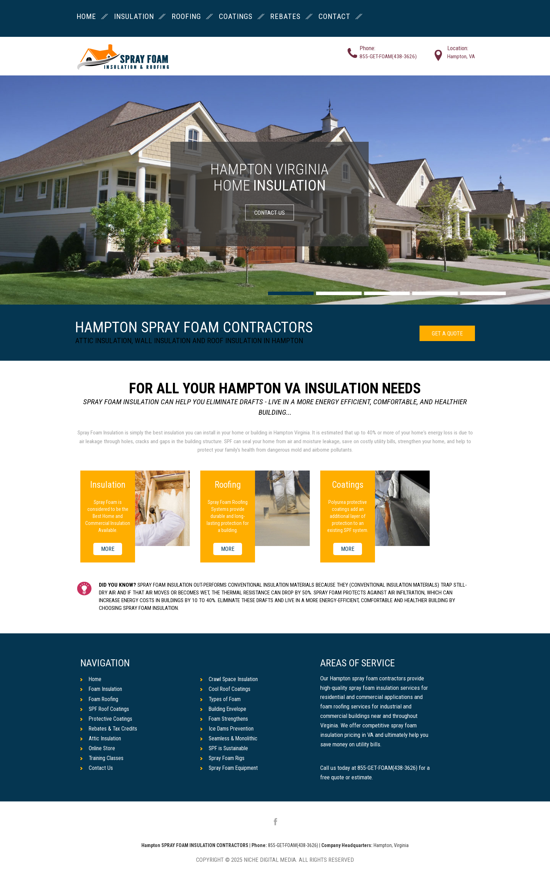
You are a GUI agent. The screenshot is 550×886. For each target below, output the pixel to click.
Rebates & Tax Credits (110, 731)
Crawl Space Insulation (231, 679)
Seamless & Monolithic (231, 742)
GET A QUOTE (444, 334)
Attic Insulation (102, 742)
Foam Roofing (100, 700)
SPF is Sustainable (226, 752)
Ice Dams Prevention (228, 731)
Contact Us (97, 773)
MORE (108, 548)
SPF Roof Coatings (106, 710)
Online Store (98, 752)
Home (91, 679)
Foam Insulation (103, 690)
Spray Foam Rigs (223, 762)
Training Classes (103, 762)
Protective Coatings (107, 721)
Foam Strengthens (225, 721)
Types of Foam (221, 700)
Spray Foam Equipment (231, 773)
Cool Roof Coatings (226, 690)
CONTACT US (269, 212)
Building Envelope (225, 710)
